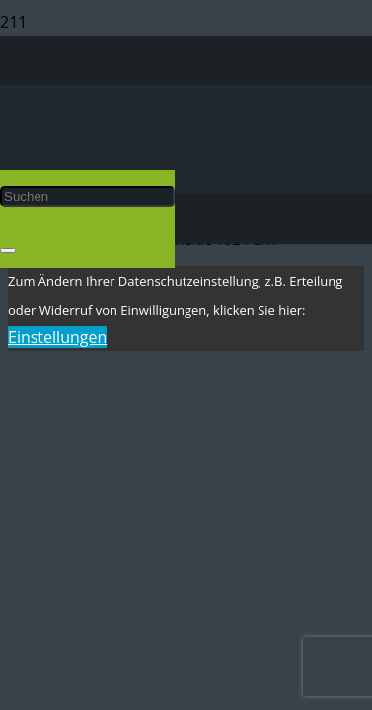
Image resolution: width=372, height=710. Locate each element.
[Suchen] (87, 196)
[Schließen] (8, 250)
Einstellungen (57, 337)
